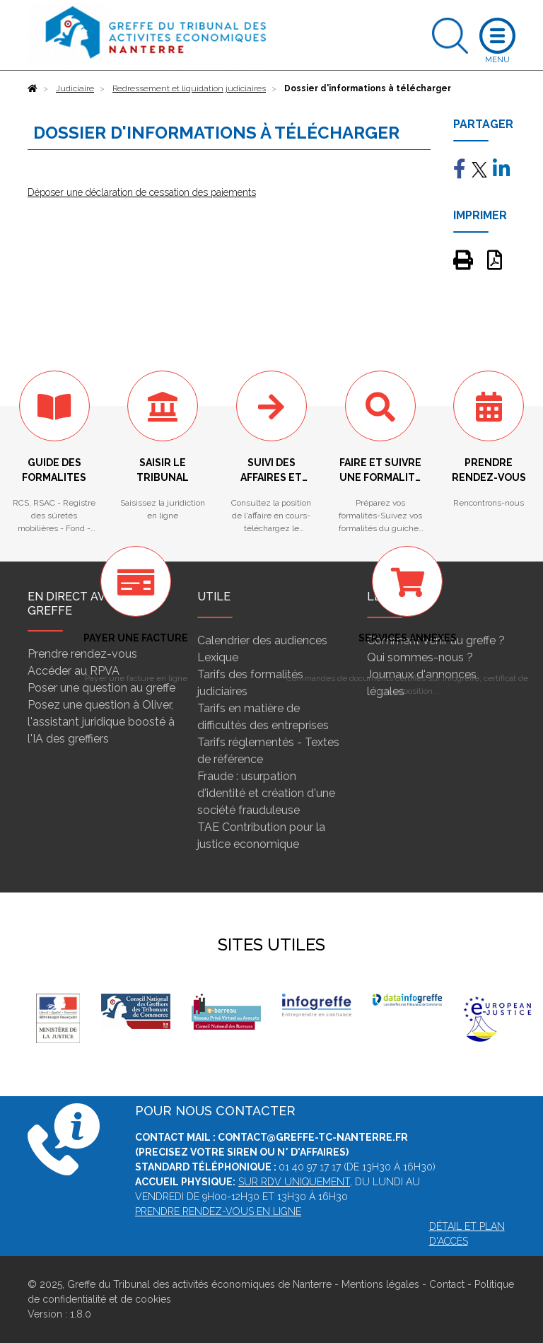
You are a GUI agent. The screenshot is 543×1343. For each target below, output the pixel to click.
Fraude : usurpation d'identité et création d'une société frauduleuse (266, 793)
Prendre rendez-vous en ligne (218, 1211)
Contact (447, 1284)
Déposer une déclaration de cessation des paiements (142, 192)
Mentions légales (380, 1284)
